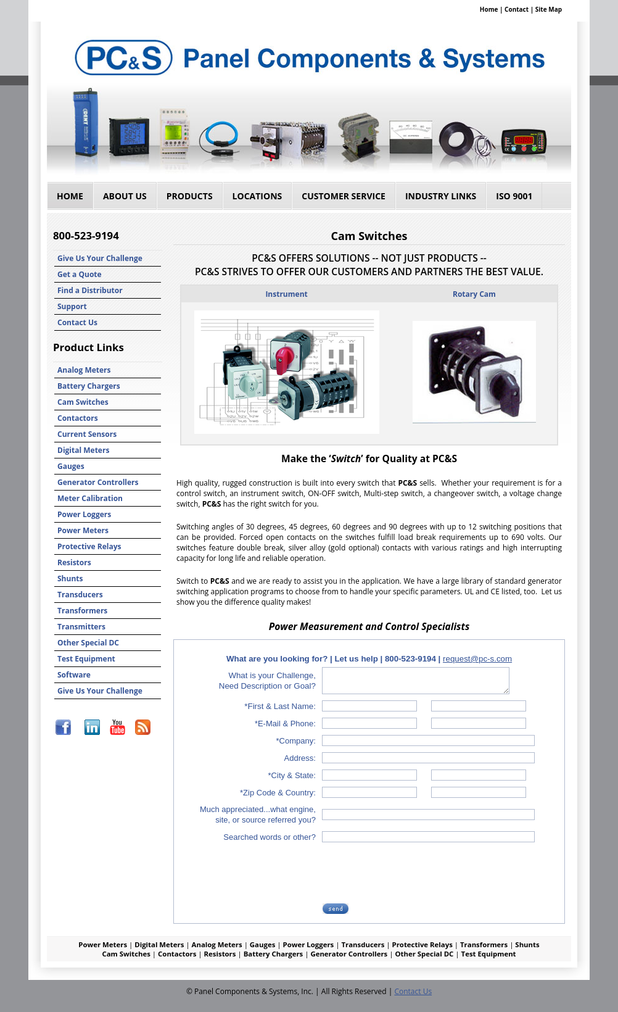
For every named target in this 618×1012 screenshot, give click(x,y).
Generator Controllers (98, 482)
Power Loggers (84, 514)
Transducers (80, 594)
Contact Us (77, 322)
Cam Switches (83, 402)
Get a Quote (79, 274)
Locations (257, 196)
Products (190, 196)
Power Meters (83, 530)
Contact (517, 9)
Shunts (70, 578)
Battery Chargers (88, 386)
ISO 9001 (514, 196)
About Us (125, 196)
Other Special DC (88, 642)
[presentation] (417, 872)
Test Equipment (86, 658)
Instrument (286, 294)
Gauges (70, 466)
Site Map (548, 9)
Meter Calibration (90, 498)
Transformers (82, 610)
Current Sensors (87, 434)
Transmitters (81, 626)
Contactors (77, 418)
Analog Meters (84, 370)
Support (72, 306)
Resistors (74, 562)
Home (489, 9)
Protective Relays (89, 546)
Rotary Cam (474, 294)
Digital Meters (83, 450)
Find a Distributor (90, 290)
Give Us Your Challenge (99, 258)
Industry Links (440, 196)
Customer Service (343, 196)
